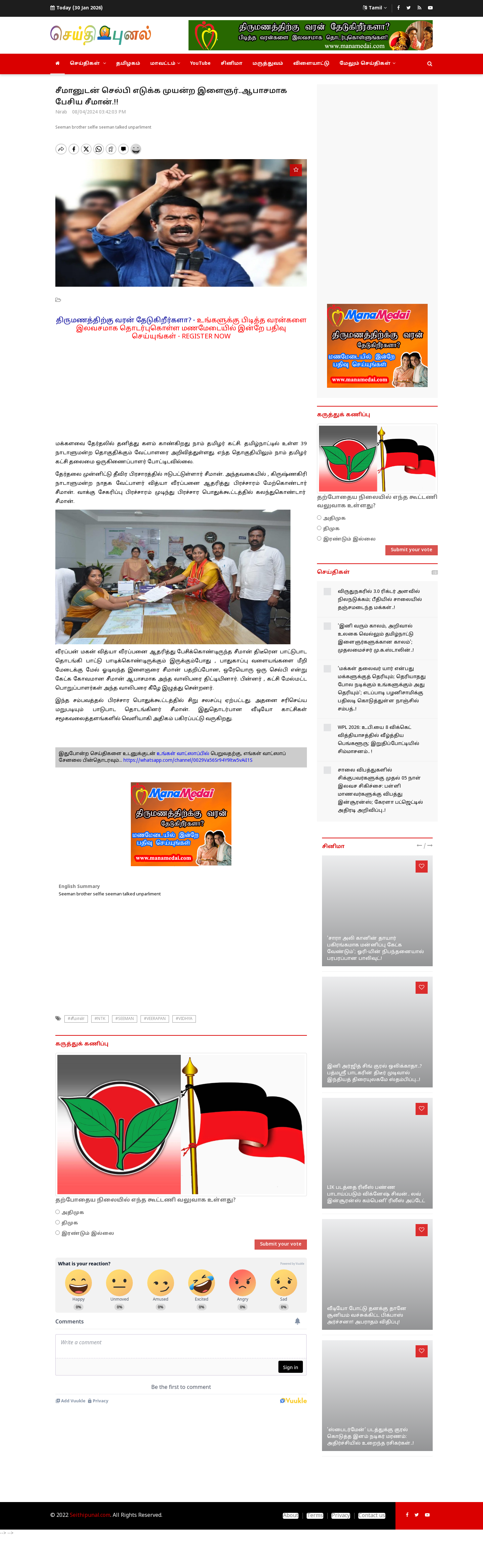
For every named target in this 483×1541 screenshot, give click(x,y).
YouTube (200, 63)
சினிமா (232, 63)
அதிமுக (72, 1213)
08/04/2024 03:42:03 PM (99, 112)
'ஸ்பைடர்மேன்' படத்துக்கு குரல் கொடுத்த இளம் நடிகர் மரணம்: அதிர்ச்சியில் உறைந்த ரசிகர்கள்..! (370, 1436)
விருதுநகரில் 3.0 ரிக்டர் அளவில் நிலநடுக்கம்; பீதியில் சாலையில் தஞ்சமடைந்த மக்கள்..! (380, 600)
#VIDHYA (184, 1019)
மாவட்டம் (165, 63)
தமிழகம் (128, 63)
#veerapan (155, 1019)
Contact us (372, 1516)
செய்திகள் (88, 63)
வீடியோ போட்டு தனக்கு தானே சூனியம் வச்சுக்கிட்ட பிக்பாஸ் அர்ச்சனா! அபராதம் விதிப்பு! (367, 1315)
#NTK (100, 1019)
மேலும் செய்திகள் (367, 63)
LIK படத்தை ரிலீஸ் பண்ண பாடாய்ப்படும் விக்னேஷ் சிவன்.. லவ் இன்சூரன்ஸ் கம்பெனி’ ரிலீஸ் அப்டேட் (376, 1194)
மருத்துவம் (268, 63)
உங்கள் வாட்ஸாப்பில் (182, 754)
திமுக (69, 1223)
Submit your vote (281, 1244)
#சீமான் (76, 1019)
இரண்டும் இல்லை (87, 1233)
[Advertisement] (181, 388)
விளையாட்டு (311, 63)
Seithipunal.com (90, 1515)
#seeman (124, 1019)
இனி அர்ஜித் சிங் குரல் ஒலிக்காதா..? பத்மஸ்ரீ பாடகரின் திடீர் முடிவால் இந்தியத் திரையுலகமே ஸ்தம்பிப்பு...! (374, 1073)
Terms (315, 1516)
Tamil (375, 8)
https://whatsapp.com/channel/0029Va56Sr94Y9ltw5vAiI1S (188, 760)
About (290, 1516)
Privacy (341, 1516)
